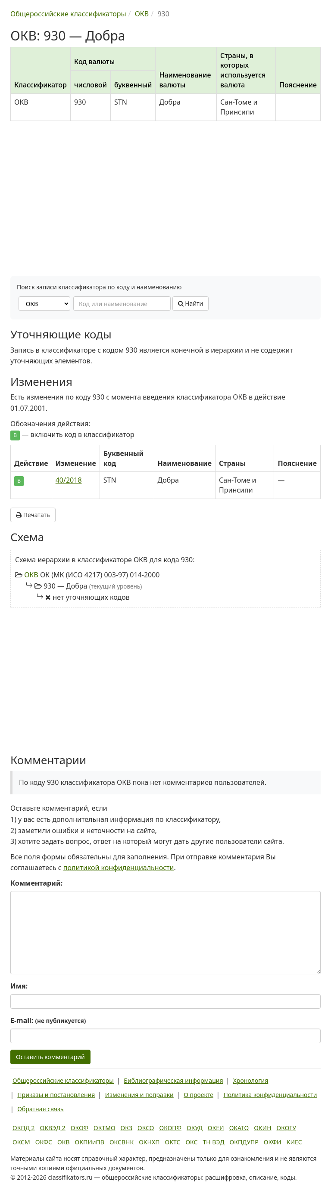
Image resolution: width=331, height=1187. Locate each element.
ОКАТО (239, 1128)
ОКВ (31, 575)
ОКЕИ (216, 1128)
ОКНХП (149, 1142)
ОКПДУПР (244, 1142)
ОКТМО (105, 1128)
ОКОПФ (170, 1128)
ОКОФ (79, 1128)
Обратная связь (40, 1109)
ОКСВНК (121, 1142)
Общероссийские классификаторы (63, 1080)
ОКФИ (272, 1142)
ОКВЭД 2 (53, 1128)
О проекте (198, 1095)
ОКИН (262, 1128)
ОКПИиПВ (89, 1142)
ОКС (191, 1142)
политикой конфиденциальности (118, 867)
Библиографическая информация (173, 1080)
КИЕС (294, 1142)
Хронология (250, 1080)
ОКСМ (21, 1142)
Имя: (19, 986)
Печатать (33, 515)
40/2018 (69, 480)
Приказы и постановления (56, 1095)
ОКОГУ (287, 1128)
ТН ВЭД (214, 1142)
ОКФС (43, 1142)
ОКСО (145, 1128)
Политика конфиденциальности (270, 1095)
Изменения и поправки (139, 1095)
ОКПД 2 (23, 1128)
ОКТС (173, 1142)
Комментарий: (36, 883)
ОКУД (195, 1128)
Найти (190, 303)
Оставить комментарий (50, 1057)
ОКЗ (126, 1128)
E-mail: (48, 1020)
